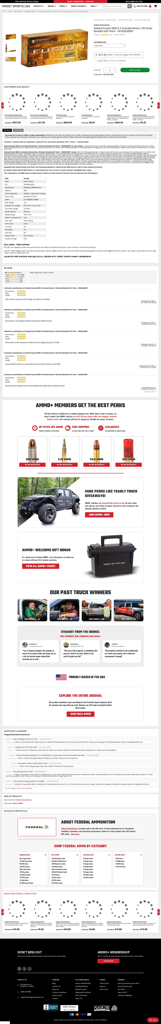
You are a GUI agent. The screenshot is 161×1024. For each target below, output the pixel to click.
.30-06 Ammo (55, 875)
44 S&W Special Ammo (26, 883)
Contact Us (56, 986)
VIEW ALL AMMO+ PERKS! (40, 566)
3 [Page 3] (150, 392)
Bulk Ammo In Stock (134, 1)
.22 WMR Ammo (120, 861)
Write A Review (120, 34)
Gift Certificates (81, 995)
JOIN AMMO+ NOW (99, 515)
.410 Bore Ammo (88, 877)
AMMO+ (62, 6)
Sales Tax (78, 998)
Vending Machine (81, 986)
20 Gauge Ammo (88, 867)
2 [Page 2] (147, 392)
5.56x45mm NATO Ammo (58, 861)
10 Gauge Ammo (88, 858)
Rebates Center (80, 989)
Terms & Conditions (59, 992)
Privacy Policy (57, 995)
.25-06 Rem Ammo (57, 883)
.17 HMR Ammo (119, 864)
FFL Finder (121, 989)
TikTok (29, 969)
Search (129, 6)
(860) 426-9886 (142, 6)
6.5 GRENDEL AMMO (30, 11)
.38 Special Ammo (24, 875)
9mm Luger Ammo (25, 858)
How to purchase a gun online (128, 983)
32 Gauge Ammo (88, 875)
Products (38, 6)
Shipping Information (83, 992)
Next (158, 105)
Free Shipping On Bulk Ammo (27, 1)
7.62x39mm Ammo (57, 867)
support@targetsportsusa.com (32, 997)
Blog (53, 983)
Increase (114, 70)
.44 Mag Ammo (23, 880)
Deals (93, 6)
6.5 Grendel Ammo (31, 199)
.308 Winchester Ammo (58, 864)
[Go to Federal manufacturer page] (37, 827)
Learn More (108, 961)
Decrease (105, 70)
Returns (102, 986)
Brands (51, 6)
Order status (104, 983)
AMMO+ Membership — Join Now (80, 1)
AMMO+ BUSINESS (78, 6)
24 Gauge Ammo (88, 869)
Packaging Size (100, 42)
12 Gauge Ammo (88, 861)
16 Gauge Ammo (88, 864)
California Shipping (125, 995)
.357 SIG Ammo (24, 877)
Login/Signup (150, 6)
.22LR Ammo (119, 858)
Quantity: (97, 70)
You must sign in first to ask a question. (18, 788)
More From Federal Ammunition (20, 894)
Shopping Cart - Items (155, 6)
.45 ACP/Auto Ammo (25, 861)
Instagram (19, 969)
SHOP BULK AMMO (80, 714)
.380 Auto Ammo (24, 867)
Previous (2, 105)
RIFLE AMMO (18, 11)
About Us (55, 989)
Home (4, 11)
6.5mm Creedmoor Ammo (59, 869)
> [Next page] (155, 392)
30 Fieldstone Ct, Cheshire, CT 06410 (27, 985)
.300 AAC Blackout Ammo (59, 872)
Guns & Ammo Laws (125, 986)
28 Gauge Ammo (88, 872)
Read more (75, 834)
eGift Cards (104, 989)
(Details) (125, 54)
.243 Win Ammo (56, 880)
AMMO (10, 11)
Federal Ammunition (32, 187)
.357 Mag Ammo (24, 872)
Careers (55, 998)
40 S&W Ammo (23, 864)
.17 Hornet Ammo (120, 867)
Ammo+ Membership (82, 983)
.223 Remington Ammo (58, 858)
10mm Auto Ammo (25, 869)
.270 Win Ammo (56, 877)
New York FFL (122, 992)
